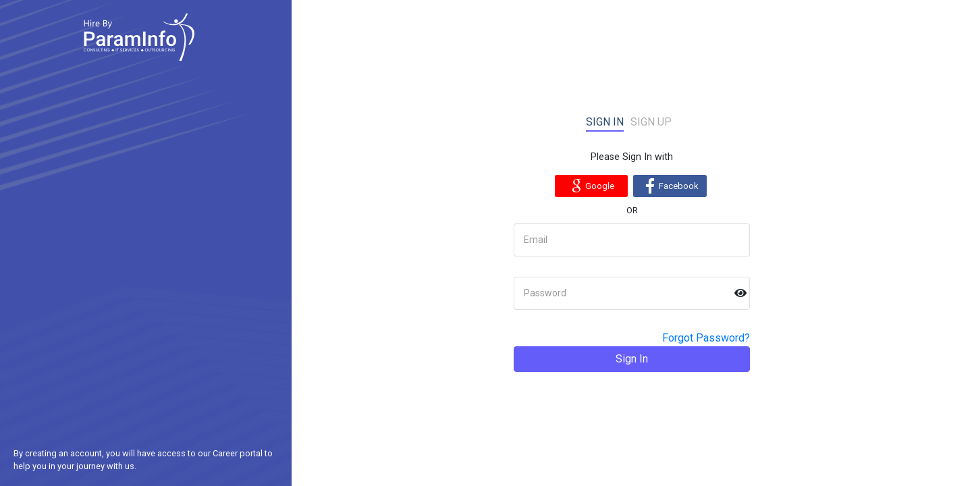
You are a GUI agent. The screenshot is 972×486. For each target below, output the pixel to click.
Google (591, 185)
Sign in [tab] (605, 121)
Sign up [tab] (651, 121)
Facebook (670, 185)
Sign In (632, 358)
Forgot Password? (706, 337)
